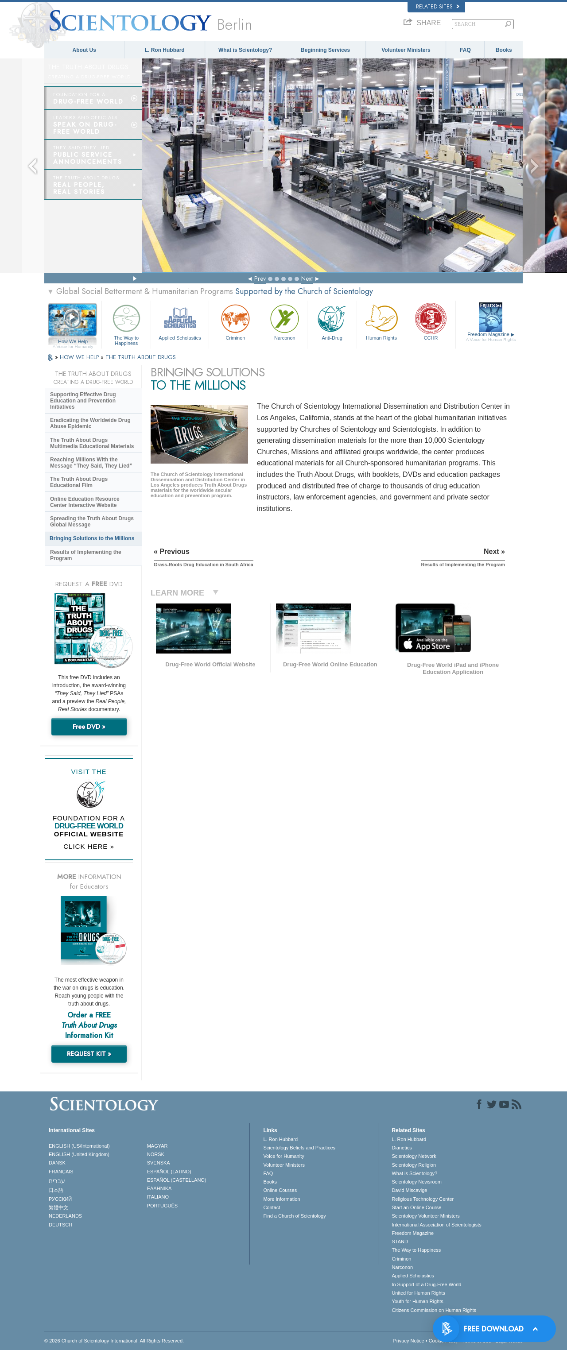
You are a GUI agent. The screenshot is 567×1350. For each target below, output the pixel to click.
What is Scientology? (245, 50)
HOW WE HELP (80, 357)
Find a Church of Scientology (294, 1215)
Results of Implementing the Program (85, 555)
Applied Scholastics (179, 321)
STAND (400, 1241)
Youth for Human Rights (417, 1301)
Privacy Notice (408, 1340)
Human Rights (381, 321)
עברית (57, 1180)
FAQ (465, 50)
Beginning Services (325, 50)
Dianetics (402, 1147)
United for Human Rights (418, 1293)
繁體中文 (58, 1207)
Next (307, 278)
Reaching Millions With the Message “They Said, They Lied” (91, 462)
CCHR (430, 321)
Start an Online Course (416, 1207)
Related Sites (437, 7)
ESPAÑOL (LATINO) (169, 1171)
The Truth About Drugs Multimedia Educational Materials (92, 443)
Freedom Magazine (491, 337)
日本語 (56, 1190)
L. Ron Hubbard (165, 50)
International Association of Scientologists (436, 1224)
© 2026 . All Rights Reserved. (114, 1340)
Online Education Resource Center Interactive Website (85, 502)
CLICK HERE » (88, 846)
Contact (271, 1207)
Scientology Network (414, 1156)
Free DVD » (89, 726)
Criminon (235, 321)
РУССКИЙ (60, 1199)
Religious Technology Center (423, 1199)
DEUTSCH (60, 1224)
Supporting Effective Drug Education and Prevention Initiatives (83, 400)
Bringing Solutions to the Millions (92, 538)
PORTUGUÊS (162, 1205)
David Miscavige (409, 1190)
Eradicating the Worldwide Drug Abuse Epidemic (90, 423)
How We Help (73, 342)
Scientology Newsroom (417, 1181)
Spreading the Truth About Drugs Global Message (92, 521)
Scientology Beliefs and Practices (299, 1147)
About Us (84, 50)
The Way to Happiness (126, 323)
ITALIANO (158, 1196)
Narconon (284, 321)
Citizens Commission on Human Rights (434, 1310)
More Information (281, 1199)
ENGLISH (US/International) (79, 1146)
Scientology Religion (414, 1165)
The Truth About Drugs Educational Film (79, 482)
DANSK (57, 1162)
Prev (260, 278)
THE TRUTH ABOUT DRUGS (140, 357)
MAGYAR (157, 1146)
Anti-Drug (332, 321)
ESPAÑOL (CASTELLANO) (176, 1180)
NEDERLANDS (65, 1215)
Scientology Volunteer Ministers (425, 1215)
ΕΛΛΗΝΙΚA (159, 1188)
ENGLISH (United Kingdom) (79, 1154)
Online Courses (280, 1190)
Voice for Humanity (283, 1156)
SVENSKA (158, 1162)
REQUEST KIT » (89, 1053)
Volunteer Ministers (405, 50)
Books (504, 50)
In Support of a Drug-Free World (426, 1284)
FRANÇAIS (61, 1171)
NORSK (155, 1154)
